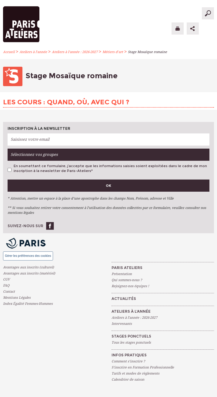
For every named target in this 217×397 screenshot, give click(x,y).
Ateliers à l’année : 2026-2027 (75, 52)
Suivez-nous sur (25, 226)
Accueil (9, 52)
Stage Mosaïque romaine (147, 52)
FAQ (6, 286)
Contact (9, 292)
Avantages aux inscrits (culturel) (28, 267)
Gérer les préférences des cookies (28, 255)
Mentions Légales (17, 298)
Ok (108, 185)
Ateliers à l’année (33, 52)
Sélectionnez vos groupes (34, 154)
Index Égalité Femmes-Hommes (28, 304)
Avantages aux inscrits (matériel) (29, 273)
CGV (6, 279)
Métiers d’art (112, 52)
